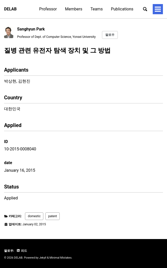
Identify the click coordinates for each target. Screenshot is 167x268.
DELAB (10, 9)
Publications (122, 9)
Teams (97, 9)
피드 (21, 251)
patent (52, 216)
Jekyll (42, 257)
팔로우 (109, 35)
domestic (34, 216)
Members (73, 9)
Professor (48, 9)
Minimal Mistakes (60, 257)
